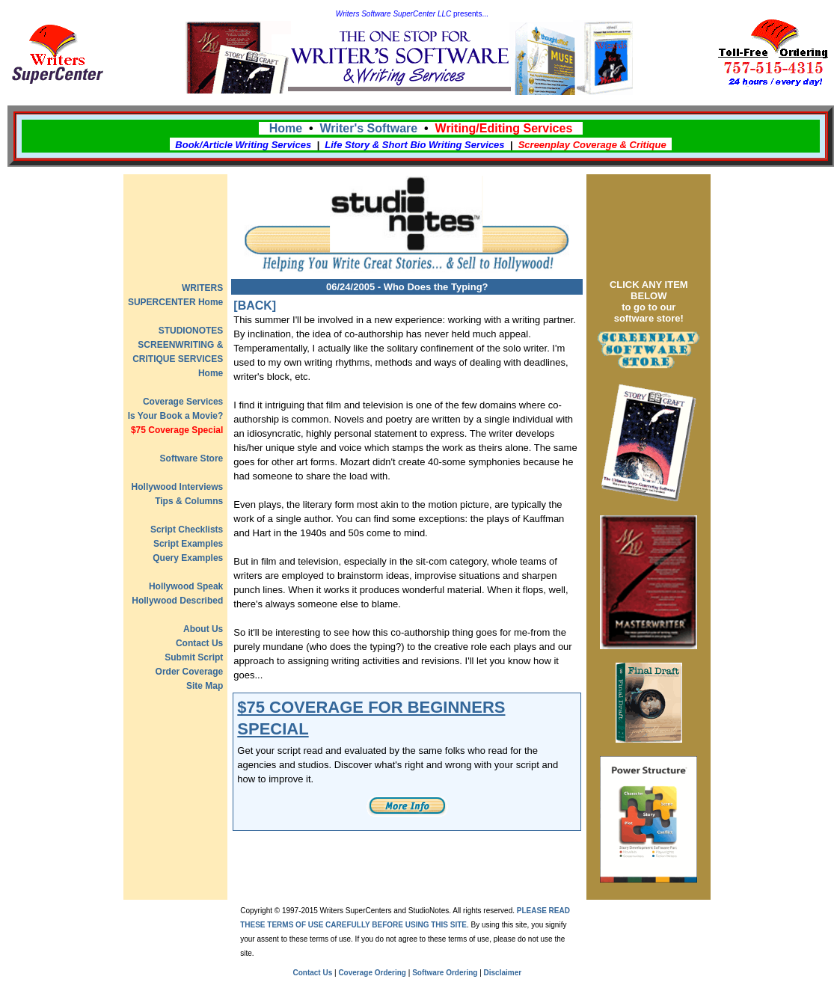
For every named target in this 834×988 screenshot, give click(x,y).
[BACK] (254, 305)
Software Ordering (444, 973)
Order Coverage (190, 671)
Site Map (204, 686)
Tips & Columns (189, 501)
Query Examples (188, 558)
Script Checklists (186, 529)
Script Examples (188, 544)
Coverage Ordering (372, 973)
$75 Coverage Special (177, 430)
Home (285, 128)
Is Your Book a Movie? (176, 416)
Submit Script (194, 657)
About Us (203, 629)
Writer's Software (369, 128)
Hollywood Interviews (178, 487)
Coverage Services (183, 401)
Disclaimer (503, 973)
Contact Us (199, 643)
